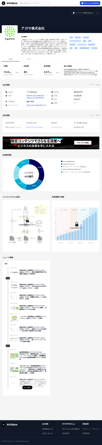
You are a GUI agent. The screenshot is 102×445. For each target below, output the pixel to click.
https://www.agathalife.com (36, 105)
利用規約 (86, 433)
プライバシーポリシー (91, 429)
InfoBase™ (11, 441)
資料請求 (65, 433)
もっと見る (27, 387)
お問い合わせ (47, 433)
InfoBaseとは (47, 429)
